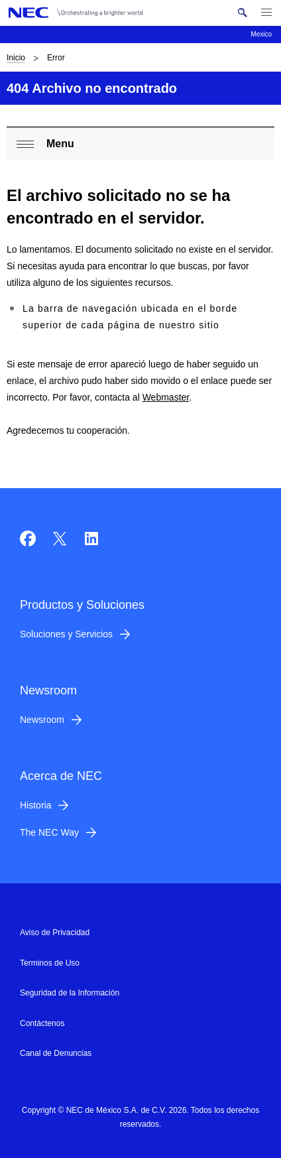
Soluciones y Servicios (66, 634)
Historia (35, 805)
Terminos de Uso (50, 963)
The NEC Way (49, 832)
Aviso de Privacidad (54, 932)
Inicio (16, 57)
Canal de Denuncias (55, 1053)
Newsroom (42, 719)
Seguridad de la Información (69, 992)
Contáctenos (42, 1023)
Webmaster (166, 397)
